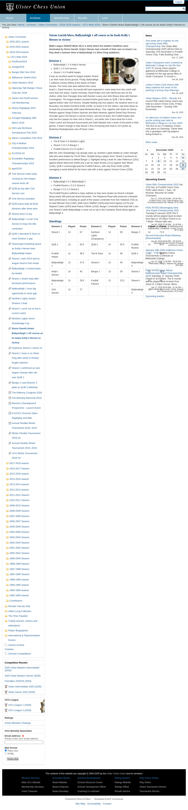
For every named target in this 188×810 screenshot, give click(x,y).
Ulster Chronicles (47, 24)
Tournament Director (150, 791)
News (149, 35)
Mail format (11, 747)
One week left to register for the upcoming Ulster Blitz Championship (162, 43)
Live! (105, 17)
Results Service (122, 791)
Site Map (80, 803)
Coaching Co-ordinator (88, 791)
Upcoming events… (156, 296)
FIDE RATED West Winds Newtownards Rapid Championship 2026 (164, 273)
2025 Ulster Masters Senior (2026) (23, 675)
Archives (35, 17)
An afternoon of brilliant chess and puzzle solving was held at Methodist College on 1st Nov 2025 (164, 120)
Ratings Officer (122, 787)
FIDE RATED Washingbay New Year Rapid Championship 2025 (162, 209)
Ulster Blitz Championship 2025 (162, 184)
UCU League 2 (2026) (19, 710)
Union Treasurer (29, 791)
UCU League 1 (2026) (19, 705)
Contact (107, 803)
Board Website (60, 782)
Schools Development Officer (91, 787)
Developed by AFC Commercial (108, 799)
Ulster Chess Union (116, 773)
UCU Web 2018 (91, 24)
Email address (23, 737)
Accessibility (94, 803)
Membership (61, 17)
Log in (179, 2)
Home (9, 17)
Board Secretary (60, 791)
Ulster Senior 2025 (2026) (21, 692)
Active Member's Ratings (17, 723)
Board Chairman (60, 787)
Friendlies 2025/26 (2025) (18, 681)
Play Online (145, 782)
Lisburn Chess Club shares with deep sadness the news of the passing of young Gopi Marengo (162, 87)
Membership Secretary (33, 787)
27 (183, 168)
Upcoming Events (155, 179)
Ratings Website (123, 782)
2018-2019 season (70, 24)
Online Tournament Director (153, 787)
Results (82, 17)
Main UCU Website (31, 782)
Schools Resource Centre (90, 782)
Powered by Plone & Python (78, 799)
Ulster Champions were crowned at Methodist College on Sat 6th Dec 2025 (164, 65)
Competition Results (16, 662)
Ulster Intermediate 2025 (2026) (24, 686)
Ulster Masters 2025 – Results (162, 98)
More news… (152, 142)
